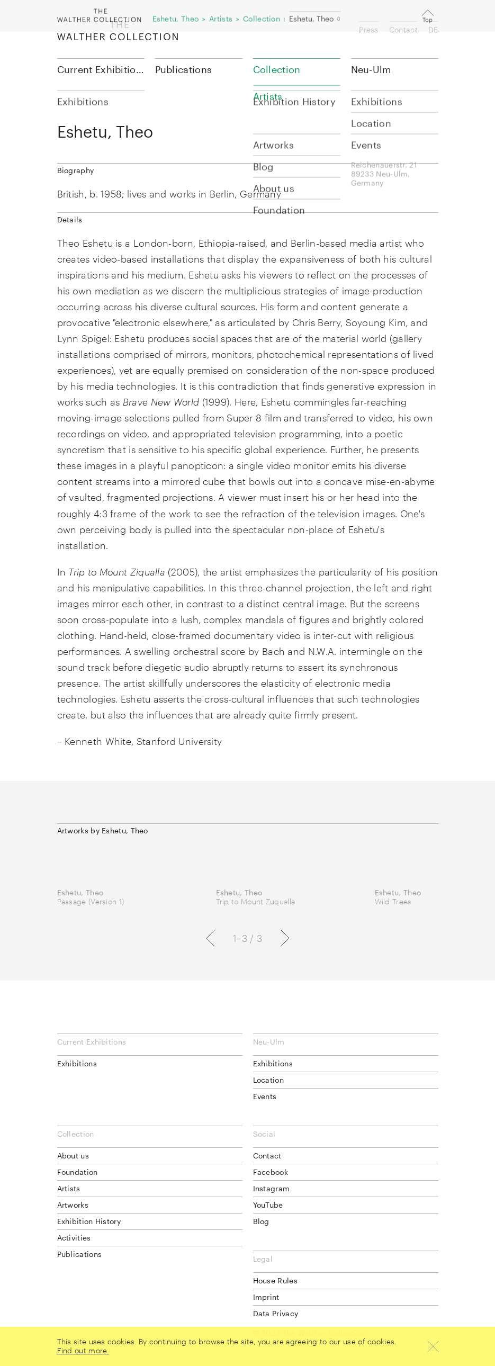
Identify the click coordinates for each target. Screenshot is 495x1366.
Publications (183, 69)
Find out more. (83, 1350)
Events (265, 1096)
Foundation (77, 1171)
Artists (68, 1188)
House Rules (275, 1280)
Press (369, 29)
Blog (261, 1221)
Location (268, 1079)
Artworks (72, 1204)
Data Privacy (276, 1313)
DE (433, 29)
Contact (403, 29)
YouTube (268, 1204)
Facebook (270, 1171)
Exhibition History (89, 1221)
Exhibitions (77, 1063)
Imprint (266, 1296)
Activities (74, 1237)
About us (73, 1155)
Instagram (271, 1188)
